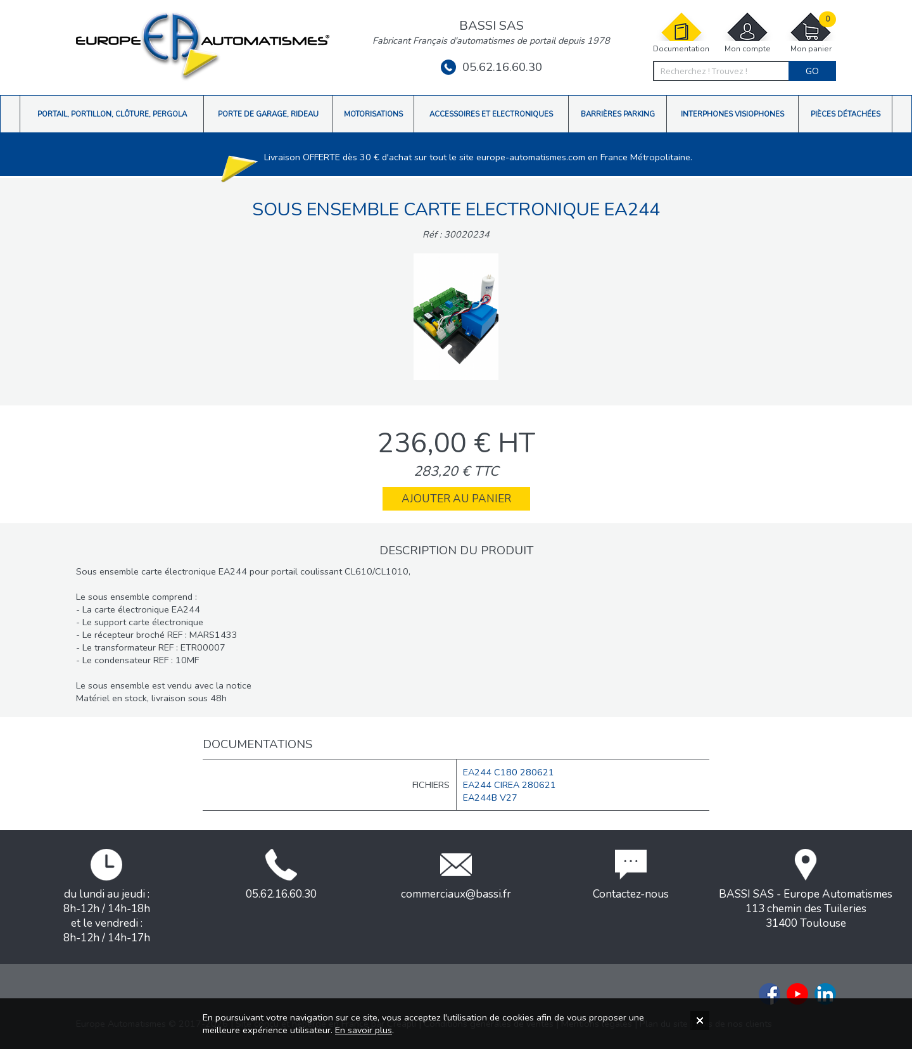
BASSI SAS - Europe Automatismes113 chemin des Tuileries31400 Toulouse (805, 890)
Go (812, 71)
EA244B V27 (490, 797)
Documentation (681, 32)
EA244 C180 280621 (508, 772)
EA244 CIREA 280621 (509, 785)
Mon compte (747, 32)
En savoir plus (363, 1030)
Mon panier (810, 32)
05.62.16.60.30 (491, 67)
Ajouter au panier (456, 499)
